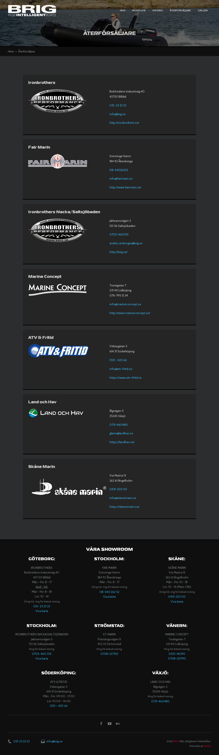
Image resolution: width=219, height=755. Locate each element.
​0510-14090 (177, 654)
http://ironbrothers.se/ (124, 123)
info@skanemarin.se (123, 498)
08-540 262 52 (109, 592)
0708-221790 (177, 658)
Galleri (203, 10)
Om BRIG (157, 10)
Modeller (138, 10)
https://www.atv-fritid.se (126, 378)
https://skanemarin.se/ (124, 507)
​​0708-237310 (109, 654)
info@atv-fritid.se (121, 369)
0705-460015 (119, 234)
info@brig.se (118, 114)
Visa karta (42, 611)
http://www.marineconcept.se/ (130, 313)
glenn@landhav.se (121, 433)
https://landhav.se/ (122, 442)
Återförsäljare (180, 10)
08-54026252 (119, 170)
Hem (122, 10)
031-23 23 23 (21, 741)
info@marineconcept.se (125, 304)
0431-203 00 (118, 489)
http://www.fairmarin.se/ (125, 187)
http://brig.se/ (118, 252)
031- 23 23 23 (118, 105)
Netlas (207, 746)
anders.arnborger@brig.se (126, 243)
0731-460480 (119, 425)
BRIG (176, 741)
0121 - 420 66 (118, 360)
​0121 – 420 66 (59, 706)
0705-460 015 (42, 654)
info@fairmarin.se (121, 178)
